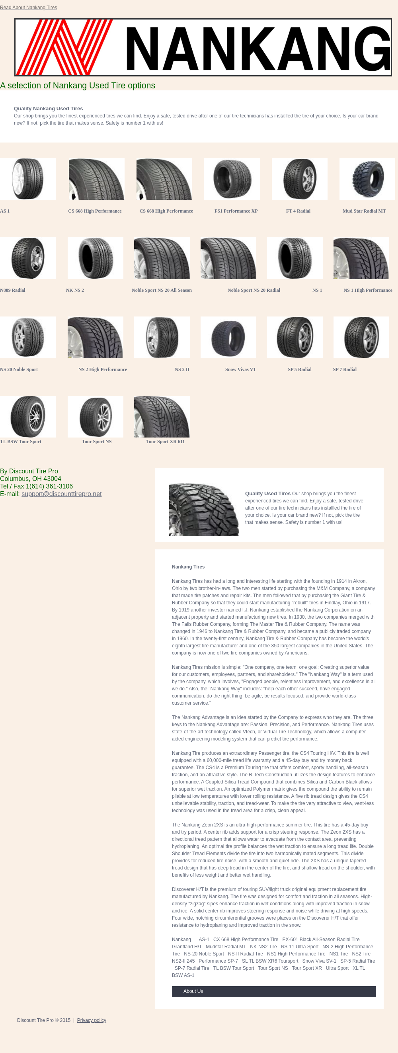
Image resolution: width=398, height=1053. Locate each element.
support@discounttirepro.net (61, 493)
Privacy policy (91, 1020)
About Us (193, 991)
